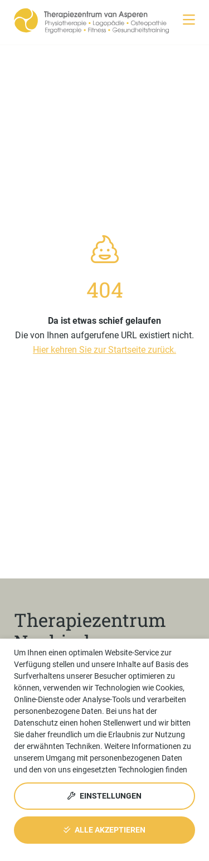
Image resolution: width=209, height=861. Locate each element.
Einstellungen (104, 795)
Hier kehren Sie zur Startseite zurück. (104, 349)
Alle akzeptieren (104, 829)
